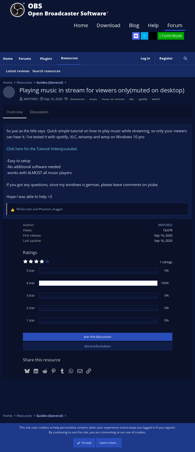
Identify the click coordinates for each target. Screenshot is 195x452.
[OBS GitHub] (153, 36)
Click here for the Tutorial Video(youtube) (41, 148)
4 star (30, 283)
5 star (30, 270)
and (39, 209)
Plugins (46, 58)
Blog (134, 25)
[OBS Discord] (136, 36)
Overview (14, 111)
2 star (30, 308)
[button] (34, 59)
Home (81, 25)
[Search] (185, 58)
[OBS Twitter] (144, 36)
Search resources (46, 71)
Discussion (39, 111)
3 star (30, 295)
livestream (77, 99)
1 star (30, 320)
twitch (156, 99)
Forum (175, 25)
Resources (69, 58)
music (93, 99)
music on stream (113, 99)
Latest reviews (17, 71)
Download (108, 25)
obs (131, 99)
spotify (142, 99)
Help (153, 25)
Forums (25, 58)
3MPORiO (30, 99)
